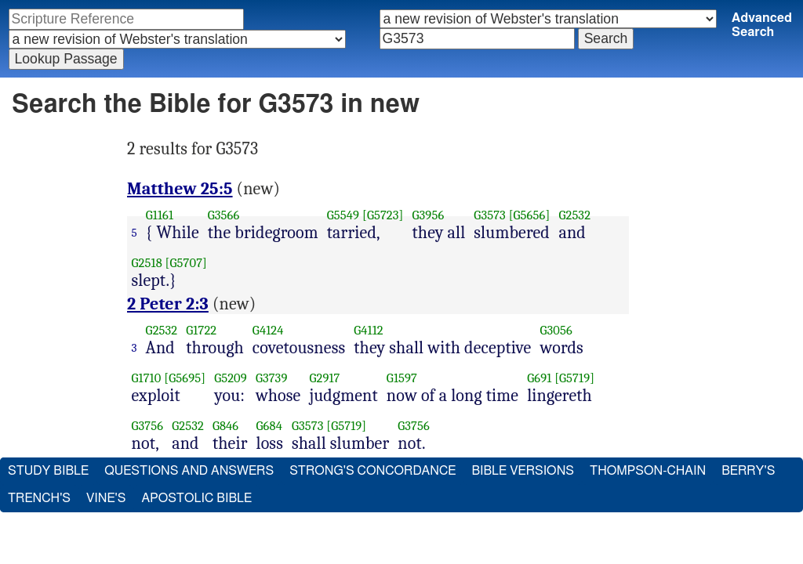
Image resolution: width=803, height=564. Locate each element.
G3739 (272, 378)
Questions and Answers (189, 471)
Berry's (748, 471)
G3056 (556, 330)
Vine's (105, 498)
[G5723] (383, 215)
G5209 (230, 378)
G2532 (574, 215)
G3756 (148, 425)
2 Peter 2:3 (168, 304)
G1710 (147, 378)
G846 (225, 425)
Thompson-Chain (648, 471)
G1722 (201, 330)
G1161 (159, 215)
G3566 (224, 215)
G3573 (490, 215)
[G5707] (186, 262)
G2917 (324, 378)
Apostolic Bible (196, 498)
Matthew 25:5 (180, 189)
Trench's (39, 498)
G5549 (343, 215)
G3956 (428, 215)
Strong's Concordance (372, 471)
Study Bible (48, 471)
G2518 (147, 262)
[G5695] (184, 378)
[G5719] (574, 378)
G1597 (402, 378)
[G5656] (529, 215)
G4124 (268, 330)
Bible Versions (522, 471)
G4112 (368, 330)
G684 (269, 425)
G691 (539, 378)
